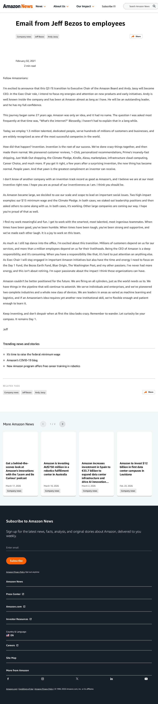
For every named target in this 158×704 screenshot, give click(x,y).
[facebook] (10, 678)
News (39, 6)
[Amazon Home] (18, 6)
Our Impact (83, 6)
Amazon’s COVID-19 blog (22, 360)
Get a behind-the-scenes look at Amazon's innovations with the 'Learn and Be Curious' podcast (20, 470)
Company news (24, 36)
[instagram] (44, 678)
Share (136, 36)
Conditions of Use (26, 689)
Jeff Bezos (39, 36)
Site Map (11, 657)
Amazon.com (16, 606)
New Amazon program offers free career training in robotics (43, 366)
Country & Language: (16, 631)
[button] (45, 6)
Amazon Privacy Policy (44, 689)
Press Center (15, 594)
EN (10, 635)
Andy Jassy (53, 36)
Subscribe (16, 560)
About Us (59, 6)
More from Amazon (17, 670)
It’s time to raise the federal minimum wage (33, 354)
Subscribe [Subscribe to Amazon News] (109, 6)
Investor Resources (19, 619)
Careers (12, 645)
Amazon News (14, 581)
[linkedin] (113, 678)
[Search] (139, 6)
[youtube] (148, 678)
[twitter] (79, 678)
